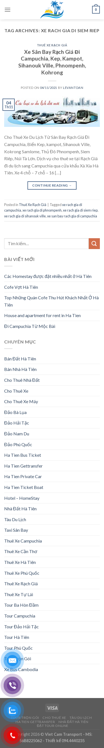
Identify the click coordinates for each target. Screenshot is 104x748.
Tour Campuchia (19, 615)
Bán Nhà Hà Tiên (20, 369)
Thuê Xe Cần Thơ (20, 551)
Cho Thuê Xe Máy (21, 401)
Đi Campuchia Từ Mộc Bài (29, 326)
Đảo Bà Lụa (15, 412)
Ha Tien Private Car (23, 476)
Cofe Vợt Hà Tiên (21, 287)
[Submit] (94, 243)
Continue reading (52, 185)
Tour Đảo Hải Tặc (21, 626)
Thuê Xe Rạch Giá (52, 45)
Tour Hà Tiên (16, 637)
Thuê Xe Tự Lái (18, 594)
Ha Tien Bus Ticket (22, 455)
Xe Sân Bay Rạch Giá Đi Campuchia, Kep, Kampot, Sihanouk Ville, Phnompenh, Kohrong (52, 62)
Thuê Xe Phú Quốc (21, 573)
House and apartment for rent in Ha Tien (42, 315)
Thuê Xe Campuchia (23, 540)
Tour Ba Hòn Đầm (21, 605)
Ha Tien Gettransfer (23, 465)
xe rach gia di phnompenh (42, 210)
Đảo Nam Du (16, 433)
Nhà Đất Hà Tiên (20, 508)
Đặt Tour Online (53, 726)
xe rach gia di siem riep (80, 210)
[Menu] (7, 9)
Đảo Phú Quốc (18, 444)
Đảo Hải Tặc (16, 422)
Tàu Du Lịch (15, 519)
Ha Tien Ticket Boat (23, 487)
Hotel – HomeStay (21, 498)
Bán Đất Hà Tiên (20, 358)
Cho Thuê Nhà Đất (22, 380)
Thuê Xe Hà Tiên (20, 562)
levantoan (73, 87)
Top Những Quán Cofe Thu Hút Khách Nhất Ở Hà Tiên (51, 301)
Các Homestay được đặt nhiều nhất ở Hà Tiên (48, 276)
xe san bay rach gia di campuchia (72, 216)
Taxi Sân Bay (16, 530)
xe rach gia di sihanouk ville (25, 216)
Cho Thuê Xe (16, 390)
